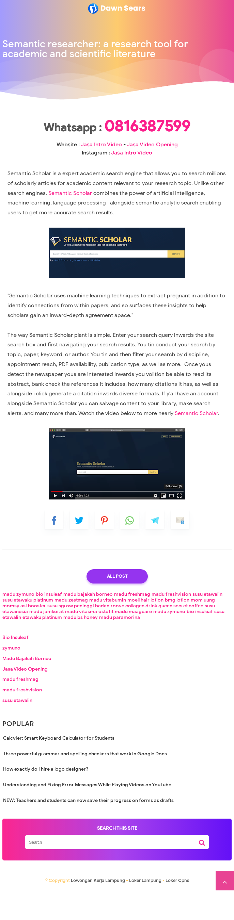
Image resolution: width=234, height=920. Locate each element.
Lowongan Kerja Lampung (98, 910)
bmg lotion (177, 629)
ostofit (105, 641)
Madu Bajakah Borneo (26, 688)
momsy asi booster (24, 635)
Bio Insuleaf (15, 667)
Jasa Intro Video (113, 166)
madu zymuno (18, 624)
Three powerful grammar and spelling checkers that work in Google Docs (85, 783)
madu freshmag (132, 624)
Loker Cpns (177, 910)
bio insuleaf (49, 624)
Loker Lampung (145, 910)
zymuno (11, 677)
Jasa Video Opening (25, 699)
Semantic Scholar (70, 222)
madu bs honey (80, 647)
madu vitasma (81, 641)
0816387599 (117, 147)
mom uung (203, 629)
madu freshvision (171, 624)
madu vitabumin (107, 629)
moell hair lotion (145, 629)
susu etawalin (207, 624)
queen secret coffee (180, 635)
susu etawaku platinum (27, 629)
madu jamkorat (46, 641)
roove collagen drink (134, 635)
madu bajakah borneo (88, 624)
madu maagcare (133, 641)
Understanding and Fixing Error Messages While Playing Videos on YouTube (87, 814)
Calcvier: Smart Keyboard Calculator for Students (58, 768)
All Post (117, 606)
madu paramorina (119, 647)
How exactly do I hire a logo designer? (45, 799)
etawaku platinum (42, 647)
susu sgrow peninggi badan (78, 635)
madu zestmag (71, 629)
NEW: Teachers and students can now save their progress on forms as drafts (88, 830)
